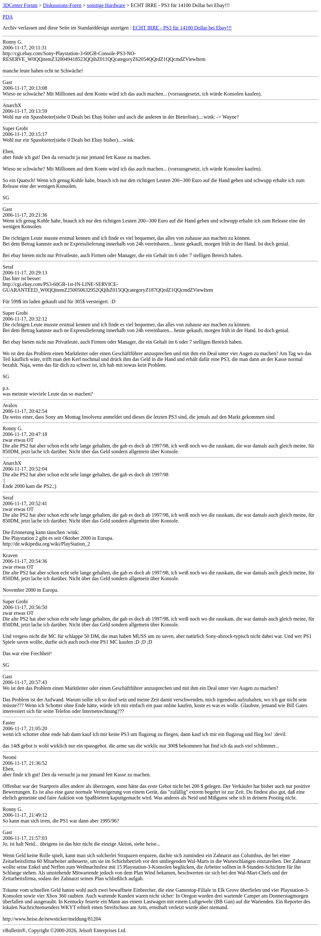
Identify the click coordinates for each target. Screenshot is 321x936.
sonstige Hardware (106, 5)
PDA (8, 17)
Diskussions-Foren (62, 5)
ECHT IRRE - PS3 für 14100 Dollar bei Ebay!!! (182, 27)
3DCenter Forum (20, 5)
